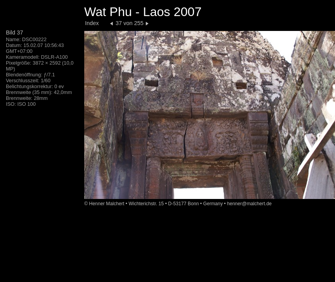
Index (92, 23)
